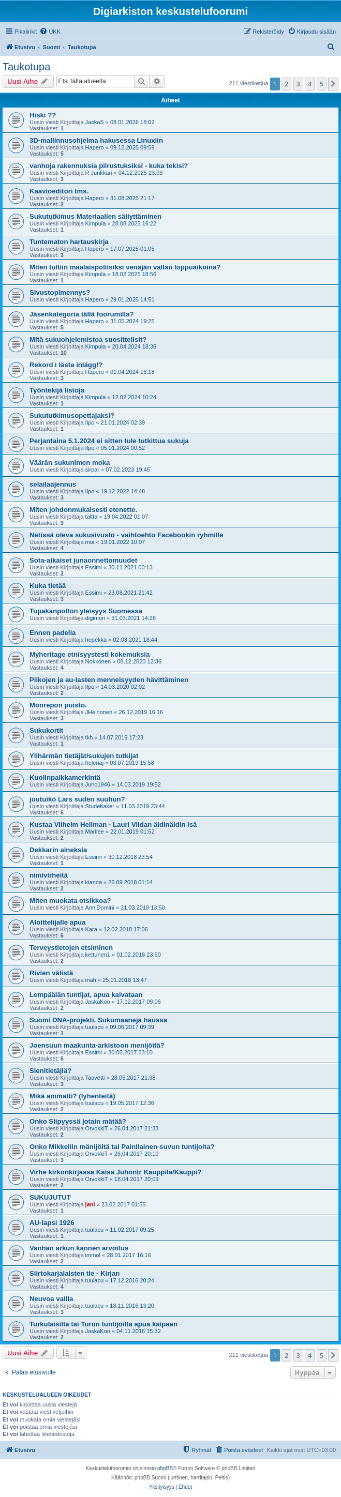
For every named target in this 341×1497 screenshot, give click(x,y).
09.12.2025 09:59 (132, 147)
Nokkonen (98, 661)
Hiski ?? (42, 115)
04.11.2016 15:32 (138, 1331)
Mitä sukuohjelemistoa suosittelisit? (87, 339)
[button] (333, 84)
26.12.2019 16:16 (140, 712)
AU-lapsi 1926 (52, 1223)
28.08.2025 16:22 (134, 223)
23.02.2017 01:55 (123, 1204)
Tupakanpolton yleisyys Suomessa (85, 611)
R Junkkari (98, 173)
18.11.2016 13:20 (132, 1306)
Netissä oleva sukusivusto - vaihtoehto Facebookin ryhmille (126, 535)
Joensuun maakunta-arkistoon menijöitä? (97, 1045)
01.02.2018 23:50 (138, 954)
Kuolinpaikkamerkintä (64, 777)
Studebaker (99, 806)
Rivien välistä (51, 973)
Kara (91, 929)
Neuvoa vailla (51, 1299)
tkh (89, 737)
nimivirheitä (48, 875)
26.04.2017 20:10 (136, 1154)
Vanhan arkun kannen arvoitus (78, 1248)
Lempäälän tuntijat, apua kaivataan (85, 995)
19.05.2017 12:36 (132, 1103)
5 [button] (321, 83)
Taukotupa (26, 66)
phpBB (165, 1468)
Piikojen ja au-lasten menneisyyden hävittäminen (108, 680)
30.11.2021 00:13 (130, 567)
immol (92, 1255)
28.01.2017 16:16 (129, 1255)
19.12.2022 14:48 (123, 491)
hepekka (96, 640)
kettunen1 (97, 954)
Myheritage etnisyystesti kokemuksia (89, 654)
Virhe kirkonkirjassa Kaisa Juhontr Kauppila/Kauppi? (115, 1172)
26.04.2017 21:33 (136, 1128)
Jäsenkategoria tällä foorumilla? (81, 314)
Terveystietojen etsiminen (71, 947)
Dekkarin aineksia (58, 850)
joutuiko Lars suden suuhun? (77, 799)
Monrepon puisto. (58, 705)
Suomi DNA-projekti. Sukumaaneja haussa (98, 1020)
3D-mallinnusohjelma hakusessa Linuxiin (96, 140)
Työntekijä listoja (56, 390)
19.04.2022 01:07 (126, 516)
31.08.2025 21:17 (132, 198)
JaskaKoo (97, 1002)
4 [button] (310, 83)
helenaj (94, 763)
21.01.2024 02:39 (123, 422)
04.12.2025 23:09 (140, 173)
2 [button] (286, 83)
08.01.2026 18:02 (132, 122)
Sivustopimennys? (59, 292)
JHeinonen (99, 712)
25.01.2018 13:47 (124, 980)
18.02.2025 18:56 (134, 274)
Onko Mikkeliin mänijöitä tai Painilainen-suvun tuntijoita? (122, 1147)
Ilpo (90, 422)
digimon (95, 618)
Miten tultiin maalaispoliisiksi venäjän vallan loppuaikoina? (124, 267)
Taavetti (95, 1078)
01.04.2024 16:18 (132, 372)
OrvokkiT (96, 1128)
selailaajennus (52, 484)
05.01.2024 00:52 (123, 448)
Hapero (94, 147)
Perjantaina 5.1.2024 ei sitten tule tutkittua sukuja (109, 441)
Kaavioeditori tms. (58, 191)
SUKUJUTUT (50, 1197)
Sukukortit (46, 730)
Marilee (94, 831)
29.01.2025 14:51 (132, 299)
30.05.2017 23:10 (130, 1052)
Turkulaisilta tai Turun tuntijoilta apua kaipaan (103, 1324)
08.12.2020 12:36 (139, 661)
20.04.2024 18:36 (134, 346)
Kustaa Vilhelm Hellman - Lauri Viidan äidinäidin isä (113, 824)
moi (90, 542)
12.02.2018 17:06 (125, 929)
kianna (93, 882)
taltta (91, 516)
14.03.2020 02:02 (123, 687)
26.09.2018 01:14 (130, 882)
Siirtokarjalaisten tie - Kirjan (74, 1273)
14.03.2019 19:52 (138, 784)
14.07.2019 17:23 (121, 737)
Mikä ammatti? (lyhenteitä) (72, 1096)
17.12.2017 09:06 (138, 1002)
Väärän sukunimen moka (69, 462)
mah (90, 980)
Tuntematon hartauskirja (69, 242)
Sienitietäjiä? (50, 1071)
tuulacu (94, 1027)
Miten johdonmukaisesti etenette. (83, 509)
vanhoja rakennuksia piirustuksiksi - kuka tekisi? (108, 166)
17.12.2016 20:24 (132, 1280)
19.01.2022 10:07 (123, 542)
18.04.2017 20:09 (136, 1179)
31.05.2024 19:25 (132, 321)
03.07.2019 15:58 (132, 763)
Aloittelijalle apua (57, 922)
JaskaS (94, 122)
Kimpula (95, 223)
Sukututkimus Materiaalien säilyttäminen (95, 216)
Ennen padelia (52, 633)
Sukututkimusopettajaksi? (71, 415)
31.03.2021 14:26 (133, 618)
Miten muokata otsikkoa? (70, 900)
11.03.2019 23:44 (143, 806)
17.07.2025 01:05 (132, 249)
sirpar (92, 469)
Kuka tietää (47, 585)
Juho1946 (97, 784)
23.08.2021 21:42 (130, 592)
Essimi (93, 567)
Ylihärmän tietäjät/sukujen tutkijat (83, 756)
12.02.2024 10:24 (134, 397)
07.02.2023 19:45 (128, 469)
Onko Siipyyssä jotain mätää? (77, 1121)
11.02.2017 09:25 (132, 1230)
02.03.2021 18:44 (135, 640)
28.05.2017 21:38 (133, 1078)
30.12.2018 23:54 (130, 857)
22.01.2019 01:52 (132, 831)
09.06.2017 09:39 (132, 1027)
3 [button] (298, 83)
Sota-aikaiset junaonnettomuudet (83, 560)
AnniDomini (99, 907)
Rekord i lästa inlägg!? (65, 365)
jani (90, 1204)
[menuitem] (50, 31)
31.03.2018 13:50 (143, 907)
